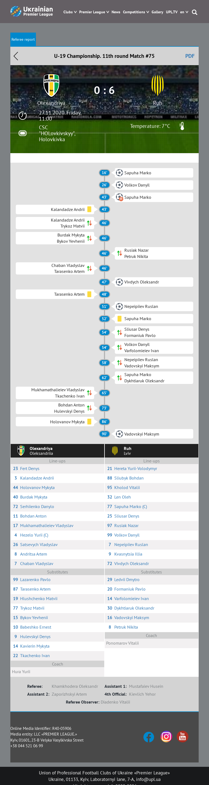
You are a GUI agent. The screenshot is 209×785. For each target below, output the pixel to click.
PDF (190, 55)
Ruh (157, 102)
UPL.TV (171, 12)
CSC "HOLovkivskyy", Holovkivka (57, 133)
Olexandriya (51, 102)
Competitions (134, 12)
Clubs (68, 12)
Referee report (23, 39)
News (116, 12)
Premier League (92, 12)
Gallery (157, 12)
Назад (16, 56)
